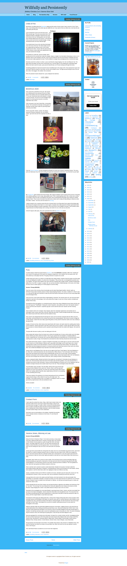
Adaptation (87, 117)
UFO (97, 166)
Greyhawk (98, 139)
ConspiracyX (88, 123)
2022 (88, 194)
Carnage (92, 120)
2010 (88, 251)
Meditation (96, 145)
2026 (88, 185)
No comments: (36, 258)
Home (28, 14)
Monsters (98, 148)
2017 (88, 235)
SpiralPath (97, 160)
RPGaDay (88, 160)
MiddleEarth (88, 148)
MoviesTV (93, 150)
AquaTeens (95, 117)
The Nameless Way (44, 14)
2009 (88, 253)
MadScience (88, 145)
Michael (87, 146)
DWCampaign (97, 129)
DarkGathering (90, 131)
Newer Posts (29, 540)
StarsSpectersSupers (90, 163)
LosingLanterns (95, 142)
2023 (88, 192)
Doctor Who (93, 132)
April (89, 211)
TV (100, 165)
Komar (86, 142)
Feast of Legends (34, 170)
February (90, 213)
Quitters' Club (59, 210)
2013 (88, 244)
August (90, 207)
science (94, 173)
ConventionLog (46, 260)
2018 (88, 233)
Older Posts (76, 540)
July (89, 209)
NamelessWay (89, 153)
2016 (88, 238)
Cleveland (89, 122)
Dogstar (87, 134)
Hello (26, 552)
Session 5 (49, 272)
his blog (52, 200)
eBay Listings (88, 35)
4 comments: (35, 77)
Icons (42, 390)
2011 (88, 249)
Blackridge (43, 26)
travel (87, 175)
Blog (34, 14)
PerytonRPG (89, 156)
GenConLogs (88, 139)
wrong (91, 177)
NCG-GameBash (89, 152)
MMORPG (95, 144)
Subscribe (93, 105)
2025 (88, 187)
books (89, 169)
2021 (88, 196)
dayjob (87, 171)
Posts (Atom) (56, 545)
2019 (88, 231)
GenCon (93, 138)
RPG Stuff (63, 14)
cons (41, 260)
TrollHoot (90, 166)
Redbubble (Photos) (90, 37)
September (91, 205)
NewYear (87, 155)
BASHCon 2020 (32, 89)
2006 (88, 260)
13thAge (87, 115)
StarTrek (87, 161)
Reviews (55, 14)
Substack (87, 29)
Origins (96, 155)
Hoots (52, 260)
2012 (88, 246)
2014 (88, 242)
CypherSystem (88, 129)
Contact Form (31, 399)
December (91, 200)
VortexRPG (88, 168)
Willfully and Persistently (46, 7)
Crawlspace (94, 128)
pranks (86, 172)
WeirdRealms (97, 168)
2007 (88, 257)
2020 (88, 198)
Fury (28, 270)
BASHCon (37, 260)
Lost (86, 144)
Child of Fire (31, 24)
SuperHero (46, 390)
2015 (88, 240)
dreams (96, 171)
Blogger (66, 562)
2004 (88, 262)
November (91, 202)
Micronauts (95, 146)
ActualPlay (32, 260)
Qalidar (88, 158)
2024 (88, 189)
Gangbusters (31, 194)
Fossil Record (73, 14)
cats (96, 169)
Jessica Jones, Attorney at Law (38, 433)
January (90, 228)
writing (98, 175)
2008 (88, 255)
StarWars (96, 161)
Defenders (37, 390)
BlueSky (87, 32)
